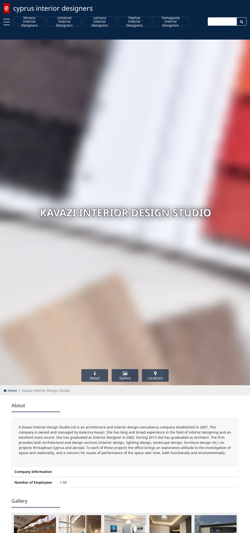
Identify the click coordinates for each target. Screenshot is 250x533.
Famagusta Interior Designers (171, 21)
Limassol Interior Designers (64, 21)
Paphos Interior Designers (134, 21)
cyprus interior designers (53, 8)
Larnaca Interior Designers (100, 21)
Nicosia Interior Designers (29, 21)
